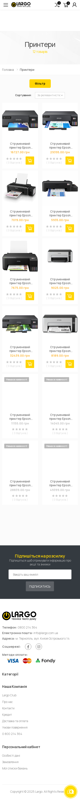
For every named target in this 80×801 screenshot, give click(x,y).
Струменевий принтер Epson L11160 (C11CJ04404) (60, 483)
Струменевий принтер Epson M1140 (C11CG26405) (20, 416)
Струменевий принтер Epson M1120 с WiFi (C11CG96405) (60, 281)
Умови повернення (15, 727)
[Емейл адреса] (40, 574)
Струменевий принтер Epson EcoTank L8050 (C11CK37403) (20, 145)
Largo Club (9, 695)
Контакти (8, 708)
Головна (8, 70)
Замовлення (10, 762)
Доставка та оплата (15, 721)
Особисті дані (11, 755)
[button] (57, 4)
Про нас (7, 702)
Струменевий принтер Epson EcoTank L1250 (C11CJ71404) (20, 281)
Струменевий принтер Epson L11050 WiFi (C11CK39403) (60, 145)
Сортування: (23, 95)
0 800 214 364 (12, 734)
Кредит (7, 715)
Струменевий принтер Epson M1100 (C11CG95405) (60, 349)
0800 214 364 (27, 627)
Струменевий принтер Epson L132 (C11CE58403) (20, 213)
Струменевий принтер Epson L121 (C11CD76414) (60, 213)
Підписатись (39, 586)
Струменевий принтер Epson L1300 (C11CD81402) (20, 483)
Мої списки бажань (15, 768)
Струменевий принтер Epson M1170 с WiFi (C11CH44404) (60, 416)
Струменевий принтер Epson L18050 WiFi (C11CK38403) (20, 349)
